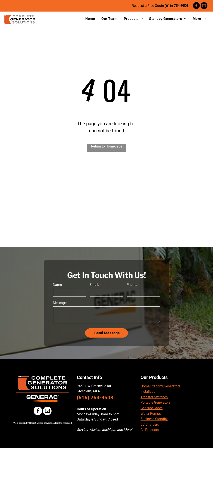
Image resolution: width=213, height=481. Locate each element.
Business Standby (154, 419)
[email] (204, 6)
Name (57, 285)
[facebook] (196, 6)
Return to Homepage (106, 146)
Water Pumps (151, 414)
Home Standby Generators (160, 386)
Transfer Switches (154, 397)
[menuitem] (87, 18)
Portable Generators (155, 402)
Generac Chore (152, 408)
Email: (94, 285)
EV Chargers (150, 424)
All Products (150, 430)
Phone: (132, 285)
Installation (149, 392)
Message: (60, 303)
